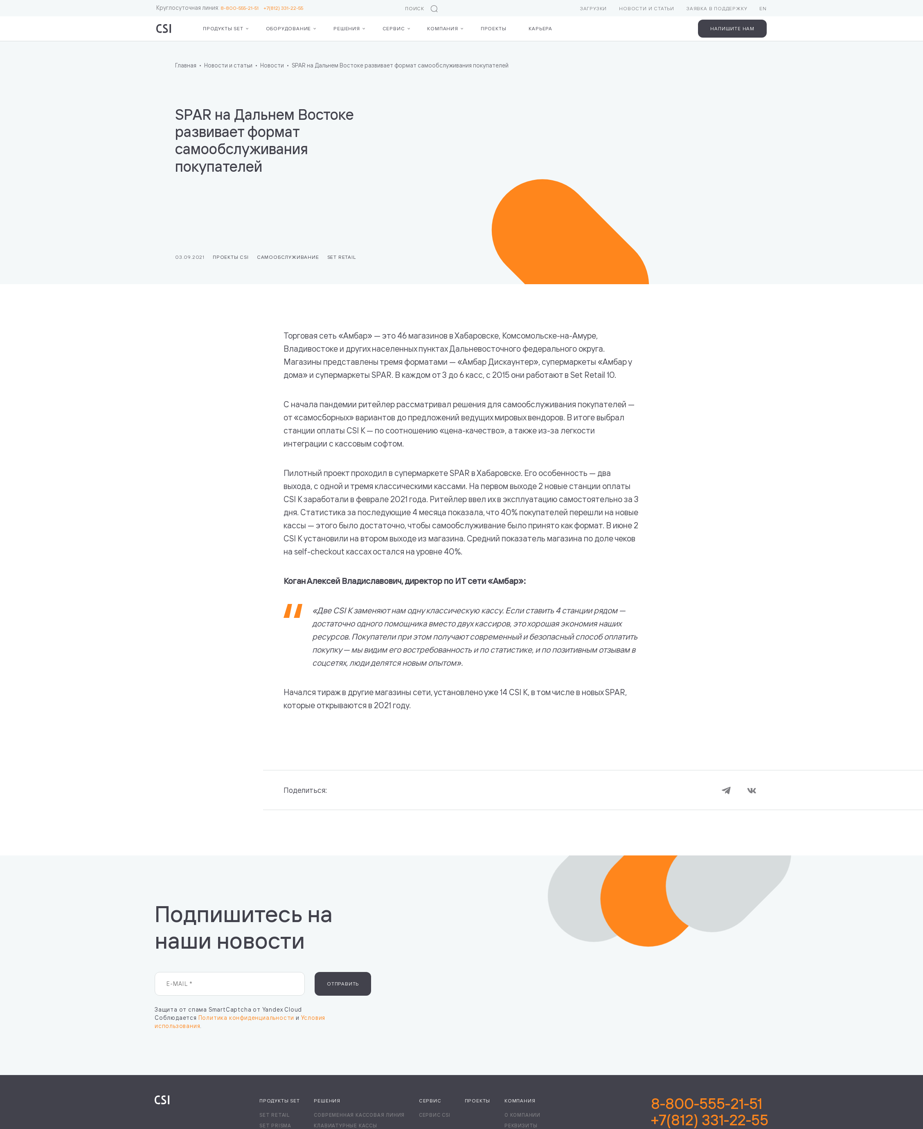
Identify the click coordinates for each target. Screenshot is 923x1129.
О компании (522, 1115)
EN (763, 8)
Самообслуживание (288, 257)
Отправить (343, 984)
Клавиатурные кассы (345, 1125)
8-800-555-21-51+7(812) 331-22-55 (709, 1111)
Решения (346, 28)
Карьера (540, 28)
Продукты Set (223, 28)
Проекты (494, 28)
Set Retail (341, 257)
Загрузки (593, 8)
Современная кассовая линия (359, 1115)
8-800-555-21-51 (242, 8)
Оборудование (288, 28)
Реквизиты (521, 1125)
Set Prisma (275, 1125)
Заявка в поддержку (717, 8)
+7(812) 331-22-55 (283, 8)
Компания (442, 28)
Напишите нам (732, 28)
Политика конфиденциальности (246, 1017)
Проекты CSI (231, 257)
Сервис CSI (434, 1115)
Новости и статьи (646, 8)
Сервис (394, 28)
